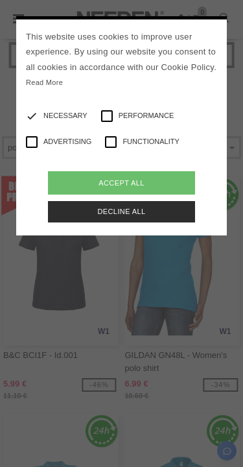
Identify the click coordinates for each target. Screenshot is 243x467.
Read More (44, 82)
